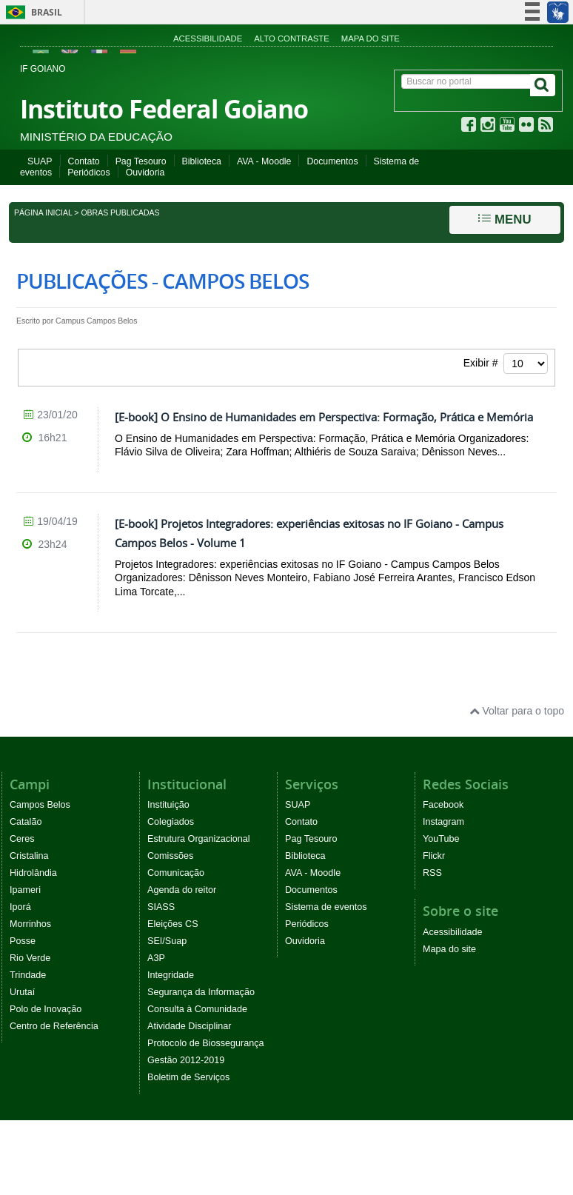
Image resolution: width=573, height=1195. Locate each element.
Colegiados (170, 822)
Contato (84, 161)
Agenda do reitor (181, 890)
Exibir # (505, 363)
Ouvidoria (145, 172)
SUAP (40, 161)
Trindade (28, 975)
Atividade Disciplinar (189, 1026)
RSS (432, 873)
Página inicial (43, 212)
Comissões (170, 856)
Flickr (434, 856)
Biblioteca (201, 161)
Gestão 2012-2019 (185, 1060)
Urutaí (22, 992)
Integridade (170, 975)
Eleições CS (172, 924)
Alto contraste (291, 38)
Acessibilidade (207, 38)
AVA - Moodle (264, 161)
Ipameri (25, 890)
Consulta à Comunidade (197, 1009)
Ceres (22, 839)
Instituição (168, 805)
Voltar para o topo (516, 711)
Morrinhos (30, 924)
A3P (156, 958)
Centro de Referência (54, 1026)
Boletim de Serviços (188, 1077)
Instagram (443, 822)
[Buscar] (542, 85)
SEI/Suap (167, 941)
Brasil (31, 12)
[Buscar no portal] (466, 81)
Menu (504, 219)
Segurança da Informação (201, 992)
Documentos (332, 161)
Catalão (25, 822)
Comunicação (175, 873)
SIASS (161, 907)
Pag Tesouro (141, 161)
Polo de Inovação (45, 1009)
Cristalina (29, 856)
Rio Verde (30, 958)
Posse (23, 941)
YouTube (441, 839)
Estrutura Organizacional (198, 839)
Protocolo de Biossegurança (205, 1043)
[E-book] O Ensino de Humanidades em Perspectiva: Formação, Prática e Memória (324, 416)
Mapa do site (370, 38)
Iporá (20, 907)
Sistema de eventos (326, 907)
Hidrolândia (33, 873)
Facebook (443, 805)
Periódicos (88, 172)
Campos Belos (40, 805)
